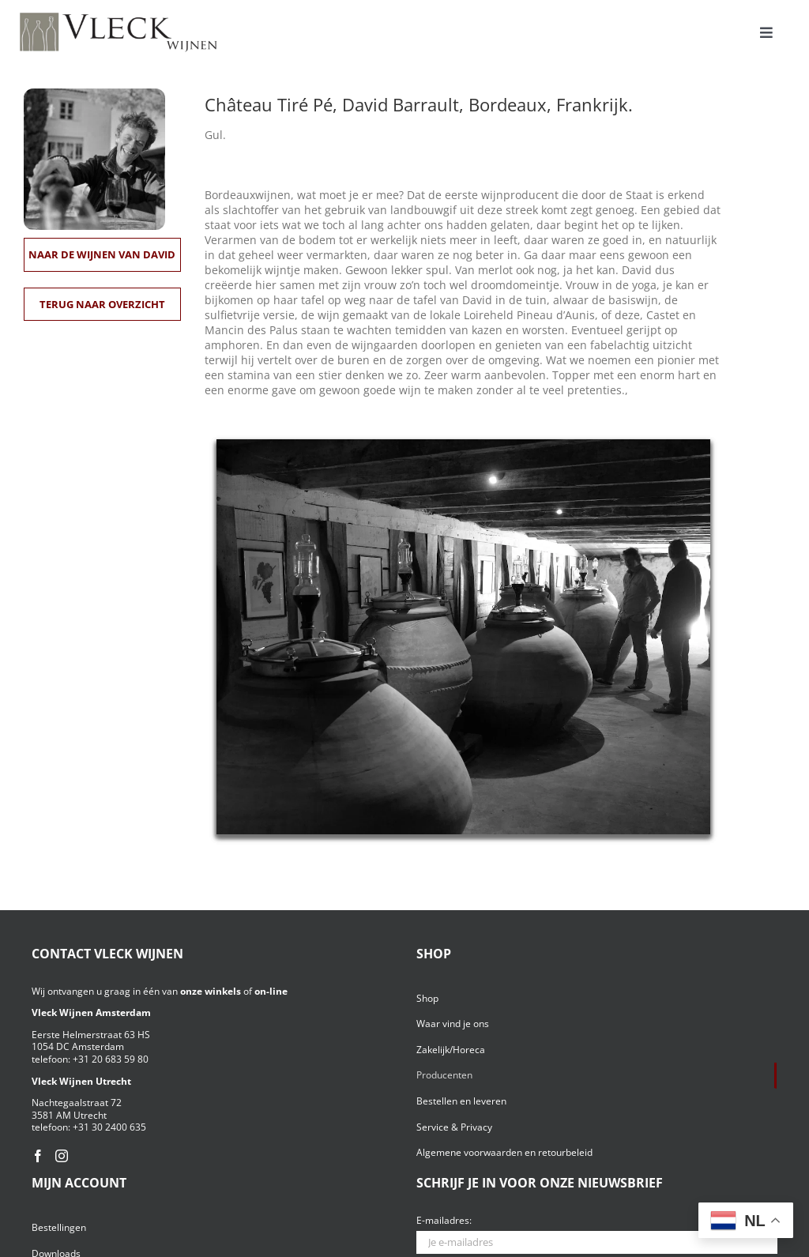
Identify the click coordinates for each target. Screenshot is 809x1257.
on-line (271, 991)
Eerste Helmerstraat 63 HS (91, 1034)
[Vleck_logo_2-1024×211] (118, 17)
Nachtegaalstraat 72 (77, 1102)
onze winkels (210, 991)
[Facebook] (38, 1156)
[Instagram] (61, 1156)
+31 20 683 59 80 (111, 1059)
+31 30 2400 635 (109, 1127)
